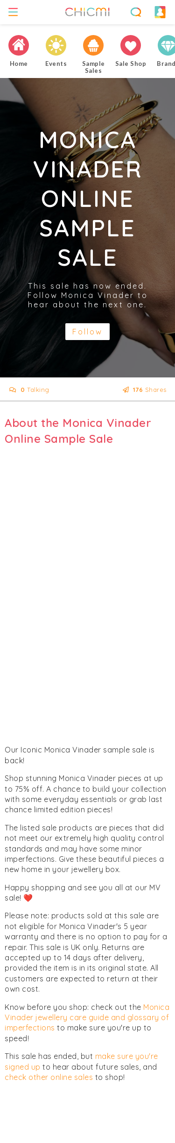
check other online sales (49, 1077)
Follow (87, 331)
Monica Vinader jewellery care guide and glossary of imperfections (87, 1017)
